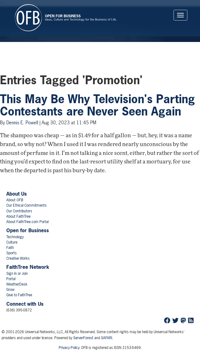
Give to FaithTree (19, 295)
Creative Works (18, 258)
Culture (11, 242)
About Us (16, 193)
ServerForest (83, 337)
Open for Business (27, 230)
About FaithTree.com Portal (27, 221)
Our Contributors (19, 211)
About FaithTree (18, 216)
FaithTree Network (27, 266)
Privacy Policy (69, 347)
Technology (15, 236)
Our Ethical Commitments (26, 205)
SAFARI (106, 337)
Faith (10, 247)
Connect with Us (25, 303)
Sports (11, 253)
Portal (10, 278)
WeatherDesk (16, 284)
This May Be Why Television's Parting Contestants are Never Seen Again (97, 105)
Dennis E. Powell (22, 123)
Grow (10, 289)
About (14, 200)
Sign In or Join (17, 273)
